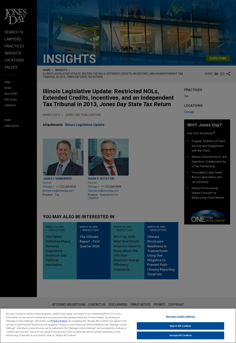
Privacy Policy (59, 322)
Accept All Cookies (180, 337)
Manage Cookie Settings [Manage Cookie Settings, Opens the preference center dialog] (180, 318)
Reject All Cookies (180, 327)
